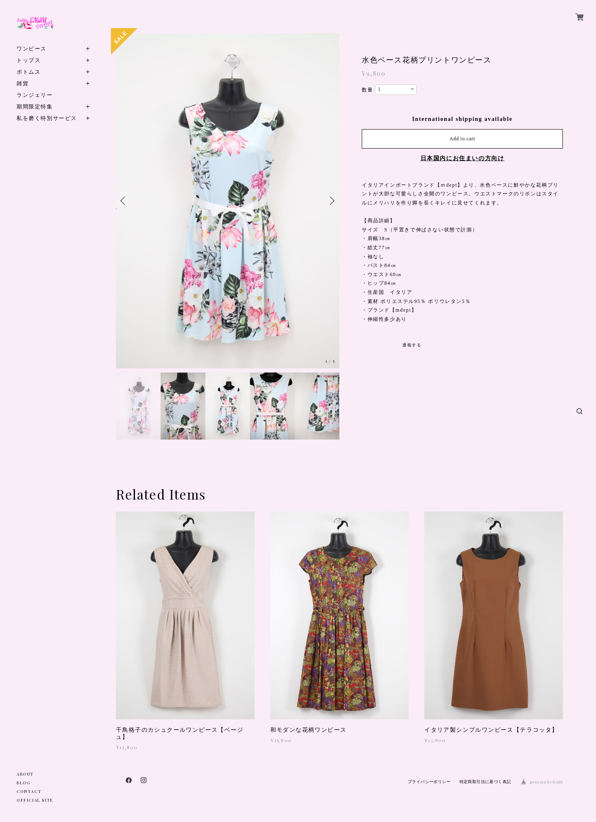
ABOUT (25, 774)
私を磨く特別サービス (47, 117)
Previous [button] (124, 200)
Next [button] (331, 200)
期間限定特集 (35, 106)
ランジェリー (35, 94)
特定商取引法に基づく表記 (485, 781)
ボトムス (29, 71)
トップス (29, 59)
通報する (411, 345)
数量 (367, 90)
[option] (227, 200)
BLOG (24, 783)
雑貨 (23, 83)
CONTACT (29, 791)
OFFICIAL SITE (35, 800)
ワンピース (32, 48)
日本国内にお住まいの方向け (463, 158)
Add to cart (462, 139)
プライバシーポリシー (429, 781)
